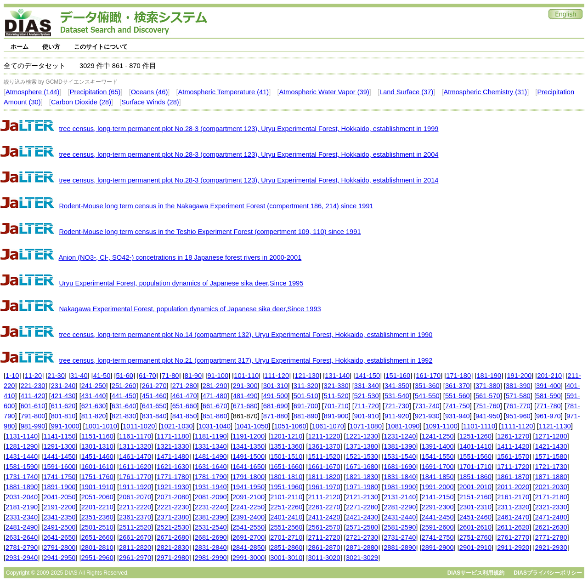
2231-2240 (211, 507)
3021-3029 (362, 557)
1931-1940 (211, 487)
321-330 (336, 385)
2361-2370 (135, 517)
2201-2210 (97, 507)
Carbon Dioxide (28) (81, 102)
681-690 (275, 406)
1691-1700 (438, 466)
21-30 (56, 375)
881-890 (306, 416)
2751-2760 (475, 537)
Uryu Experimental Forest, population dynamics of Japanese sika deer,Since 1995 (181, 283)
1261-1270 (513, 436)
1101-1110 (479, 426)
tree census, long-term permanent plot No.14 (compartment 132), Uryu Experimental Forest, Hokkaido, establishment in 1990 (245, 334)
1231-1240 (400, 436)
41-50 (102, 375)
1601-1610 (97, 466)
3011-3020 (324, 557)
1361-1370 (324, 446)
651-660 (184, 406)
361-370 (457, 385)
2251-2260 (286, 507)
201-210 (549, 375)
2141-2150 (438, 497)
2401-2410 (286, 517)
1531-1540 (400, 456)
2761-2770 (513, 537)
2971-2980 (173, 557)
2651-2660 (97, 537)
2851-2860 (286, 547)
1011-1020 (139, 426)
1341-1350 (248, 446)
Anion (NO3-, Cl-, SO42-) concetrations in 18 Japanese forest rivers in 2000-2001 (180, 257)
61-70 (147, 375)
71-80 (170, 375)
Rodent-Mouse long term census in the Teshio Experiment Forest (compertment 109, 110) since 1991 (210, 231)
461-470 (184, 395)
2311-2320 (513, 507)
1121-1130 (555, 426)
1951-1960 (286, 487)
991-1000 (65, 426)
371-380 (487, 385)
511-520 (336, 395)
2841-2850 (248, 547)
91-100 (217, 375)
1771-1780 (173, 476)
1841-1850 (438, 476)
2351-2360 (97, 517)
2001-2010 (475, 487)
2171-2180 (551, 497)
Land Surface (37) (406, 92)
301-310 (275, 385)
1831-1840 (400, 476)
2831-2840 (211, 547)
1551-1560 (475, 456)
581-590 (548, 395)
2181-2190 (22, 507)
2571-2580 (362, 527)
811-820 (93, 416)
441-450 (124, 395)
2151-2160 (475, 497)
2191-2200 (59, 507)
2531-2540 (211, 527)
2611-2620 (513, 527)
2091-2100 (248, 497)
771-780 (548, 406)
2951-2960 (97, 557)
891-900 (336, 416)
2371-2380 (173, 517)
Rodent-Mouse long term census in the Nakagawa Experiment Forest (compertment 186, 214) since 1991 (216, 206)
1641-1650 (248, 466)
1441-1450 (59, 456)
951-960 (518, 416)
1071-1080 (366, 426)
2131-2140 (400, 497)
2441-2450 (438, 517)
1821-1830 (362, 476)
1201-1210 (286, 436)
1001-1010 (101, 426)
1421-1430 (551, 446)
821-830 (124, 416)
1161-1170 (135, 436)
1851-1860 (475, 476)
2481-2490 (22, 527)
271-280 (184, 385)
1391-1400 (438, 446)
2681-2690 (211, 537)
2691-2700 (248, 537)
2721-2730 (362, 537)
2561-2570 (324, 527)
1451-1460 (97, 456)
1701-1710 (475, 466)
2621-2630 (551, 527)
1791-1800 (248, 476)
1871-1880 (551, 476)
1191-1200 (248, 436)
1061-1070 (328, 426)
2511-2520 (135, 527)
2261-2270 (324, 507)
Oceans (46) (149, 92)
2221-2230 (173, 507)
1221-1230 (362, 436)
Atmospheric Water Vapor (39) (324, 92)
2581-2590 (400, 527)
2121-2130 (362, 497)
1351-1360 (286, 446)
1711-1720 (513, 466)
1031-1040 (214, 426)
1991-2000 (438, 487)
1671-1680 (362, 466)
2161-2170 (513, 497)
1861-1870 (513, 476)
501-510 (306, 395)
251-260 (124, 385)
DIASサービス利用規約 (476, 573)
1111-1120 (517, 426)
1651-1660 (286, 466)
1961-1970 (324, 487)
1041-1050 (252, 426)
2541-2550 (248, 527)
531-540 (396, 395)
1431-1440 (22, 456)
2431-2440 (400, 517)
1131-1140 (22, 436)
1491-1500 (248, 456)
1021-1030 (177, 426)
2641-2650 (59, 537)
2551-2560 (286, 527)
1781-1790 (211, 476)
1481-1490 (211, 456)
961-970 (548, 416)
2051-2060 (97, 497)
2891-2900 (438, 547)
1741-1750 (59, 476)
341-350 (396, 385)
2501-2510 (97, 527)
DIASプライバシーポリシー (548, 573)
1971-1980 (362, 487)
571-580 (518, 395)
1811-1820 (324, 476)
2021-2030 (551, 487)
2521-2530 (173, 527)
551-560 (457, 395)
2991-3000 (248, 557)
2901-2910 (475, 547)
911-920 (396, 416)
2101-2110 (286, 497)
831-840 (154, 416)
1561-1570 (513, 456)
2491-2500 (59, 527)
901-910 (366, 416)
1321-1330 (173, 446)
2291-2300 (438, 507)
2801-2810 (97, 547)
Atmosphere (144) (32, 92)
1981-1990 (400, 487)
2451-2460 (475, 517)
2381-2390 (211, 517)
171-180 (458, 375)
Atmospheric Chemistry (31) (485, 92)
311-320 (306, 385)
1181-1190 (211, 436)
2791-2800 (59, 547)
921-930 (427, 416)
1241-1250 (438, 436)
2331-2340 (22, 517)
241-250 (93, 385)
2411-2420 (324, 517)
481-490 (245, 395)
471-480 (215, 395)
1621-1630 (173, 466)
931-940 (457, 416)
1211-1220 (324, 436)
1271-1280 (551, 436)
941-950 (487, 416)
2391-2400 (248, 517)
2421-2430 (362, 517)
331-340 (366, 385)
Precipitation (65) (95, 92)
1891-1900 (59, 487)
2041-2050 (59, 497)
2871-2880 (362, 547)
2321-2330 (551, 507)
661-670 (215, 406)
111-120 (276, 375)
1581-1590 (22, 466)
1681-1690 (400, 466)
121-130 (306, 375)
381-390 (518, 385)
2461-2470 (513, 517)
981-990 (33, 426)
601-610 (33, 406)
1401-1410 (475, 446)
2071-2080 (173, 497)
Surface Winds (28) (150, 102)
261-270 (154, 385)
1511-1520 (324, 456)
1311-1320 (135, 446)
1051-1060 (290, 426)
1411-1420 (513, 446)
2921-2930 (551, 547)
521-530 (366, 395)
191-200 (519, 375)
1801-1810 (286, 476)
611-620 (63, 406)
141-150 (367, 375)
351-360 (427, 385)
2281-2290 (400, 507)
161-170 (428, 375)
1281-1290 (22, 446)
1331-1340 (211, 446)
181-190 (488, 375)
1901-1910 (97, 487)
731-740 (427, 406)
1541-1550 (438, 456)
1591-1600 (59, 466)
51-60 (125, 375)
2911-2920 (513, 547)
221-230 (33, 385)
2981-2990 (211, 557)
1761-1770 (135, 476)
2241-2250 (248, 507)
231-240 (63, 385)
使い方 (51, 46)
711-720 (366, 406)
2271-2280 (362, 507)
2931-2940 (22, 557)
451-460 (154, 395)
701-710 (336, 406)
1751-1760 (97, 476)
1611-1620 (135, 466)
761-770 (518, 406)
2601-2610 (475, 527)
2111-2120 (324, 497)
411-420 (33, 395)
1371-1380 (362, 446)
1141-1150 (59, 436)
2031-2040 (22, 497)
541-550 (427, 395)
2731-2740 (400, 537)
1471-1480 (173, 456)
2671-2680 (173, 537)
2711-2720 (324, 537)
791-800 (33, 416)
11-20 (33, 375)
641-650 (154, 406)
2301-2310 (475, 507)
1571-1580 (551, 456)
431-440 (93, 395)
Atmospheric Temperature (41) (223, 92)
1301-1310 (97, 446)
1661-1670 (324, 466)
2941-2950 (59, 557)
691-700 (306, 406)
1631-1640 (211, 466)
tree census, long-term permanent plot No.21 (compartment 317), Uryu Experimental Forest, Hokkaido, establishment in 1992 (245, 360)
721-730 (396, 406)
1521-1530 (362, 456)
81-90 (193, 375)
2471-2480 (551, 517)
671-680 (245, 406)
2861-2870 (324, 547)
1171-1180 (173, 436)
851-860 (215, 416)
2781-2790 (22, 547)
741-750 (457, 406)
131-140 (337, 375)
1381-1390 (400, 446)
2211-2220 (135, 507)
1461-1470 (135, 456)
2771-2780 (551, 537)
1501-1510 (286, 456)
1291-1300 (59, 446)
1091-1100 (441, 426)
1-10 (12, 375)
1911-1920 (135, 487)
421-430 (63, 395)
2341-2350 (59, 517)
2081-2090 (211, 497)
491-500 (275, 395)
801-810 (63, 416)
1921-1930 (173, 487)
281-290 (215, 385)
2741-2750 (438, 537)
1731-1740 (22, 476)
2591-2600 (438, 527)
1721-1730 (551, 466)
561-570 (487, 395)
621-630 (93, 406)
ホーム (19, 46)
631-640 (124, 406)
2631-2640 (22, 537)
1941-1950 (248, 487)
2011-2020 (513, 487)
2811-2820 (135, 547)
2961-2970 (135, 557)
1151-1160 (97, 436)
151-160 (397, 375)
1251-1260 (475, 436)
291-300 (245, 385)
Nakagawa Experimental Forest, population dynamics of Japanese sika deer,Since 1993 (190, 309)
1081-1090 (403, 426)
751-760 (487, 406)
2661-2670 (135, 537)
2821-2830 (173, 547)
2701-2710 (286, 537)
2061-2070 (135, 497)
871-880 (275, 416)
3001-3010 (286, 557)
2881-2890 (400, 547)
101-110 (246, 375)
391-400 (548, 385)
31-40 (79, 375)
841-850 (184, 416)
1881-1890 (22, 487)
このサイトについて (101, 46)
